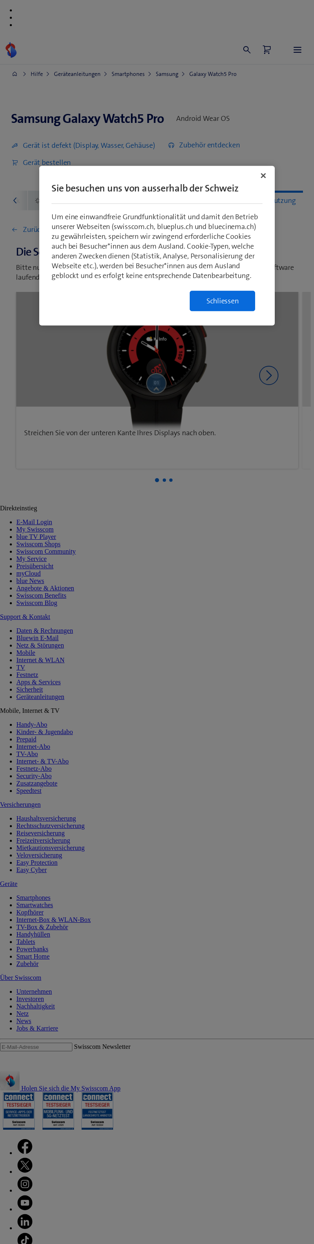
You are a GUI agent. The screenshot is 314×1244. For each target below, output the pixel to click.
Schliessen (222, 301)
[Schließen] (263, 176)
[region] (157, 245)
